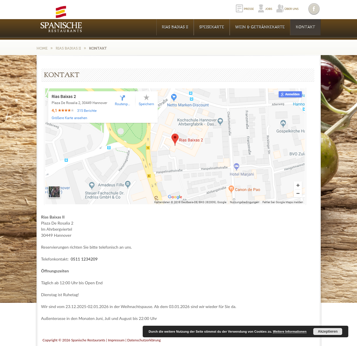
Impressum (116, 340)
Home (42, 48)
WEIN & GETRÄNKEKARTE (260, 27)
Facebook (314, 9)
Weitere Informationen (290, 331)
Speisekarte (211, 27)
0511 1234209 (84, 258)
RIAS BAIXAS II (175, 27)
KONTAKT (305, 27)
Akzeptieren (328, 331)
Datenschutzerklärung (144, 340)
